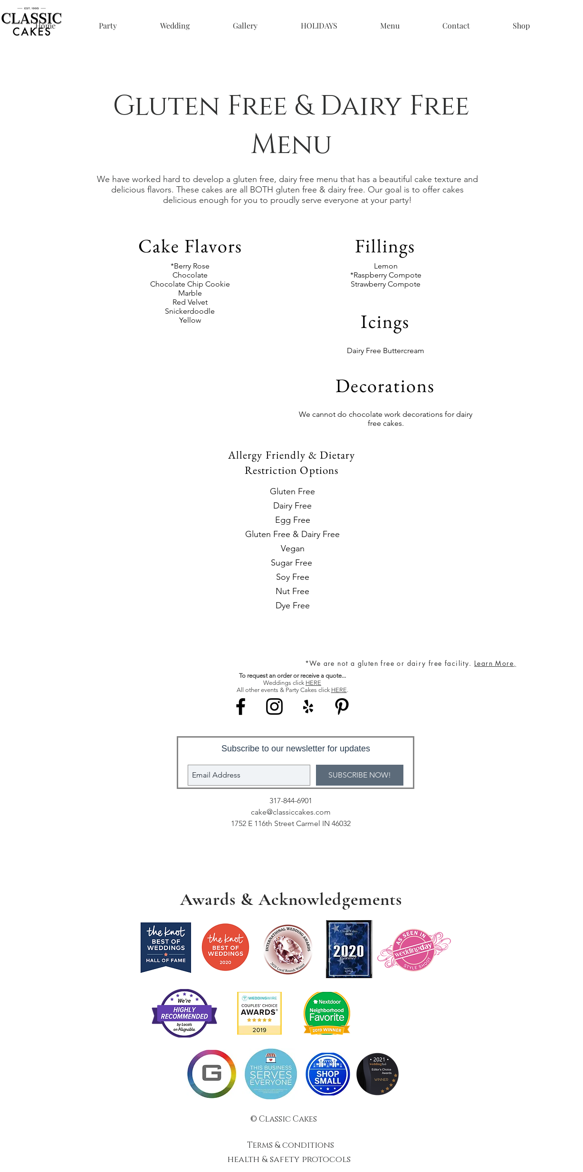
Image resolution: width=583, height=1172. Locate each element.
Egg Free (292, 520)
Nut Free (292, 591)
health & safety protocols (290, 1159)
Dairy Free (292, 505)
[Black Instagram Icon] (274, 706)
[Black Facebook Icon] (240, 706)
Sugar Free (293, 562)
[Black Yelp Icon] (308, 706)
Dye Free (293, 605)
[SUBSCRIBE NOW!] (359, 775)
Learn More (494, 663)
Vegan (293, 548)
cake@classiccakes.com (291, 812)
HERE (313, 682)
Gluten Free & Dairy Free (292, 534)
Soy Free (292, 577)
